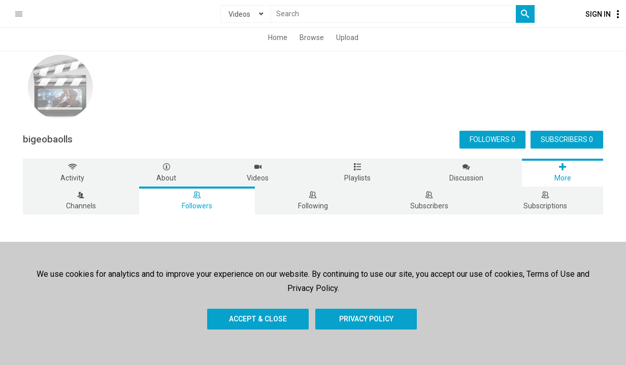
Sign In (598, 14)
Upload (347, 37)
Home (277, 37)
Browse (312, 37)
